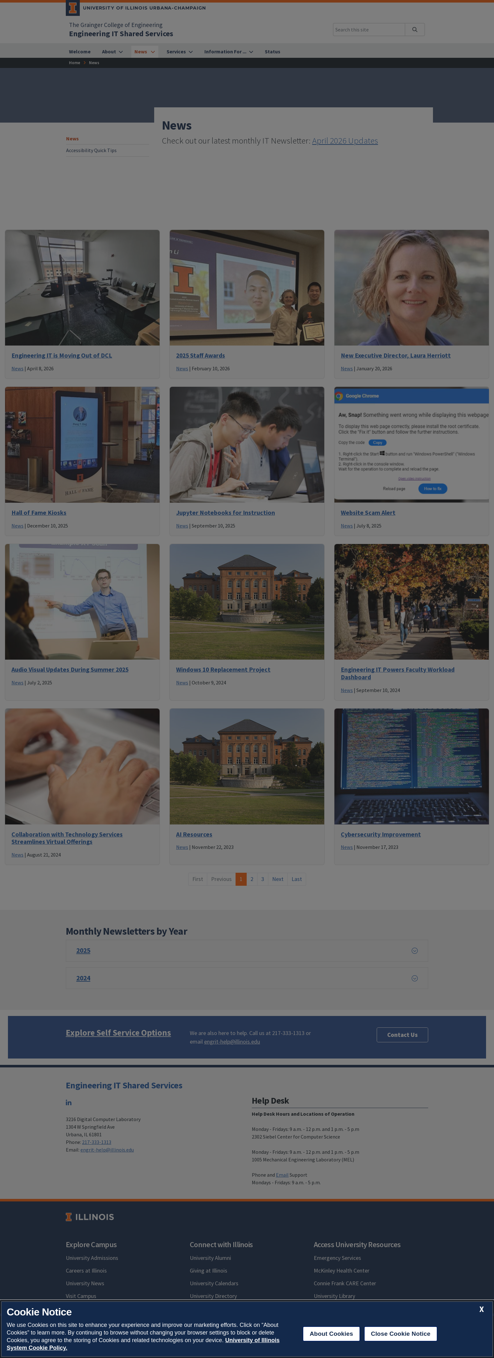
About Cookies (331, 1333)
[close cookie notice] (481, 1309)
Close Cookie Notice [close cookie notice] (400, 1333)
